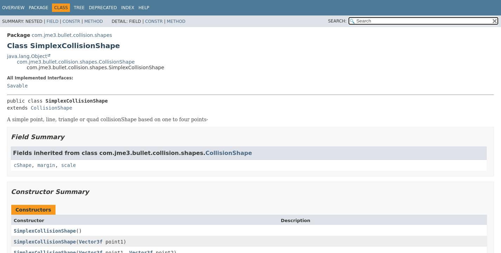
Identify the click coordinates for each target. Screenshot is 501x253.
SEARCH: (337, 21)
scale (68, 165)
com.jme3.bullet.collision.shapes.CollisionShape (76, 62)
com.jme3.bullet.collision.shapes (72, 35)
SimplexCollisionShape (45, 231)
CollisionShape (51, 108)
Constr (71, 21)
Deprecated (103, 7)
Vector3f (90, 242)
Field (52, 21)
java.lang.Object (27, 56)
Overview (13, 7)
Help (143, 7)
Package (38, 7)
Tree (79, 7)
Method (93, 21)
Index (128, 7)
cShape (23, 165)
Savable (17, 86)
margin (46, 165)
